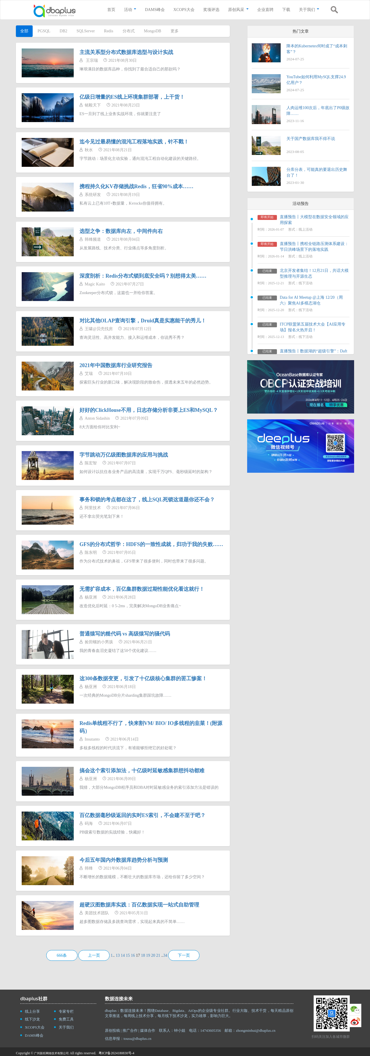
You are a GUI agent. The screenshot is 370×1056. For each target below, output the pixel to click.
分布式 (129, 31)
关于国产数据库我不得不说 (310, 139)
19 (148, 955)
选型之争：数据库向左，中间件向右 (121, 231)
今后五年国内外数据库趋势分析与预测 (123, 860)
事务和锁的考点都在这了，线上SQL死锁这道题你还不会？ (147, 499)
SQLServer (86, 31)
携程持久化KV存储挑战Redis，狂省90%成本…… (136, 186)
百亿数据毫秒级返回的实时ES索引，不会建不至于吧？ (142, 815)
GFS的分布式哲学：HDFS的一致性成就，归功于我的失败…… (151, 544)
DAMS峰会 (34, 1035)
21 (158, 955)
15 (128, 955)
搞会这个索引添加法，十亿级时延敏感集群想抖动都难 (141, 770)
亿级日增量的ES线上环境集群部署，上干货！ (132, 97)
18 (143, 955)
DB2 (63, 31)
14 (123, 955)
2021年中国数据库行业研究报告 (115, 365)
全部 (24, 31)
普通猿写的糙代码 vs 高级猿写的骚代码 (124, 634)
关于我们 (66, 1027)
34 (165, 955)
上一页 (94, 955)
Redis (108, 31)
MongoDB (152, 31)
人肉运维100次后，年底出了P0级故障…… (317, 111)
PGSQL (44, 31)
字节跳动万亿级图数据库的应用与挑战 (123, 455)
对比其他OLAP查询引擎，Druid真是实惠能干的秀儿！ (142, 321)
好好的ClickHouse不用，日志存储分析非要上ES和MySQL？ (148, 410)
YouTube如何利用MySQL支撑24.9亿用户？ (316, 80)
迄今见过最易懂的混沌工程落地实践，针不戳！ (134, 142)
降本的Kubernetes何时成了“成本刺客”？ (316, 49)
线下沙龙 (32, 1019)
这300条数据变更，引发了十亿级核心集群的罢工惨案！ (143, 678)
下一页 (184, 955)
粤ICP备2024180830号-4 (116, 1053)
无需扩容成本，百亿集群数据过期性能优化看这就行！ (141, 589)
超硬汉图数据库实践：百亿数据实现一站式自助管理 (139, 905)
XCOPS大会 (35, 1027)
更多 (175, 31)
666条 (62, 955)
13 (118, 955)
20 (153, 955)
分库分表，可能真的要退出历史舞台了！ (316, 172)
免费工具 (66, 1019)
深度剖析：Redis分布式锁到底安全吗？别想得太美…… (142, 276)
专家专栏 (66, 1011)
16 (133, 955)
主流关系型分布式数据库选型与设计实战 (126, 52)
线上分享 (32, 1011)
